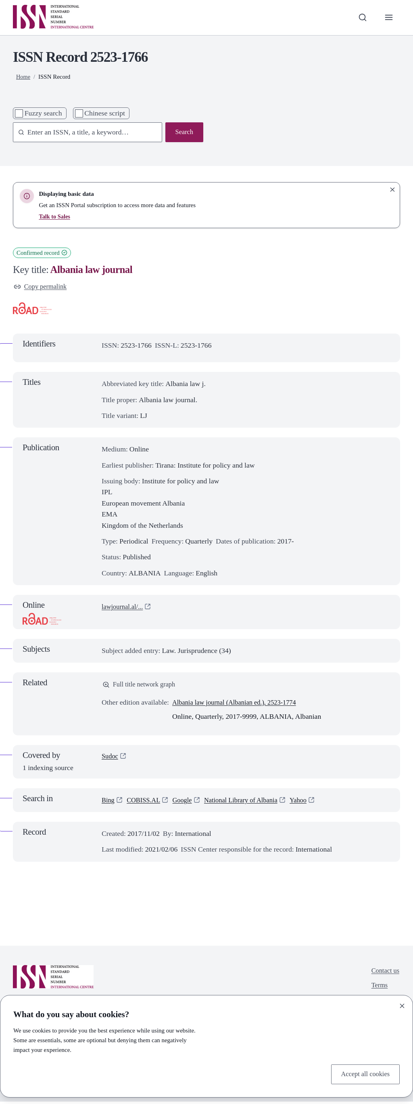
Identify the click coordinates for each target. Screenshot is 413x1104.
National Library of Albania (249, 802)
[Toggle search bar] (361, 17)
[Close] (402, 1004)
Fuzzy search (43, 113)
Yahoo (310, 802)
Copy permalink (42, 287)
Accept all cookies (363, 1074)
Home (23, 76)
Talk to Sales (55, 216)
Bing (108, 802)
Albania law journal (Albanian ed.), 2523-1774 (239, 704)
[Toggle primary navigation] (388, 17)
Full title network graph (141, 686)
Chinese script (104, 113)
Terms (378, 989)
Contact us (384, 973)
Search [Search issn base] (183, 132)
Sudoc (110, 759)
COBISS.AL (146, 802)
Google (186, 802)
